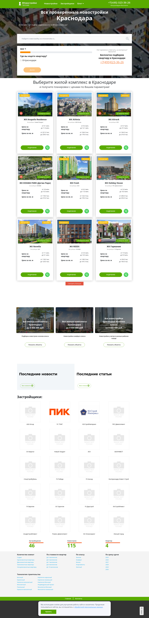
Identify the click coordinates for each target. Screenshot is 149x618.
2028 (107, 564)
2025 (107, 557)
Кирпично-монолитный (24, 582)
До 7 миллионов (52, 562)
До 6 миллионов (52, 560)
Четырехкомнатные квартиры (27, 567)
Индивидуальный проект (46, 584)
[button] (43, 25)
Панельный (21, 587)
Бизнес (78, 562)
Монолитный (21, 584)
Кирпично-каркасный (45, 577)
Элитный (79, 567)
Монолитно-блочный (45, 587)
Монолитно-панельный (45, 589)
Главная (68, 599)
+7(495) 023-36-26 (119, 2)
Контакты (78, 599)
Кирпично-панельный (45, 580)
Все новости (27, 386)
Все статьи (84, 386)
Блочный (20, 577)
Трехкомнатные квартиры (25, 564)
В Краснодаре (29, 60)
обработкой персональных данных (88, 607)
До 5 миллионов (52, 557)
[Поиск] (72, 38)
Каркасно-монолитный (24, 589)
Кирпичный (21, 580)
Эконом (78, 557)
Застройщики (67, 3)
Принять (48, 612)
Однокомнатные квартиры (25, 560)
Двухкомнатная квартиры (25, 562)
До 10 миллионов (52, 567)
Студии (19, 557)
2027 (107, 562)
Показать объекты (35, 345)
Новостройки (50, 3)
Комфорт (79, 560)
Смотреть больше (74, 284)
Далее (32, 70)
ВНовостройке (28, 4)
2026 (107, 560)
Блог (80, 3)
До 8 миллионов (52, 564)
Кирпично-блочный (44, 582)
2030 (107, 569)
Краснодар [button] (25, 5)
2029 (107, 567)
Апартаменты (80, 564)
